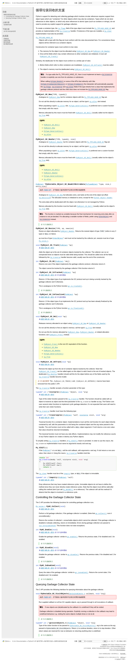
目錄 (4, 12)
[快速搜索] (95, 3)
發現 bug (122, 657)
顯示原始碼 (7, 42)
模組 (120, 3)
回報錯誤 (6, 38)
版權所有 (105, 644)
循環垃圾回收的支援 (60, 3)
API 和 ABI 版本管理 (10, 31)
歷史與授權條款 (121, 650)
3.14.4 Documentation (19, 3)
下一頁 (116, 3)
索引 (125, 3)
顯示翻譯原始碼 (8, 44)
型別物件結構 (7, 24)
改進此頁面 (7, 40)
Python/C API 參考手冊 (35, 3)
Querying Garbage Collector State (16, 18)
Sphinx (118, 659)
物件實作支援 (48, 3)
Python (7, 3)
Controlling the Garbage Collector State (17, 16)
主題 (80, 3)
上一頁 (110, 3)
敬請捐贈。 (123, 653)
